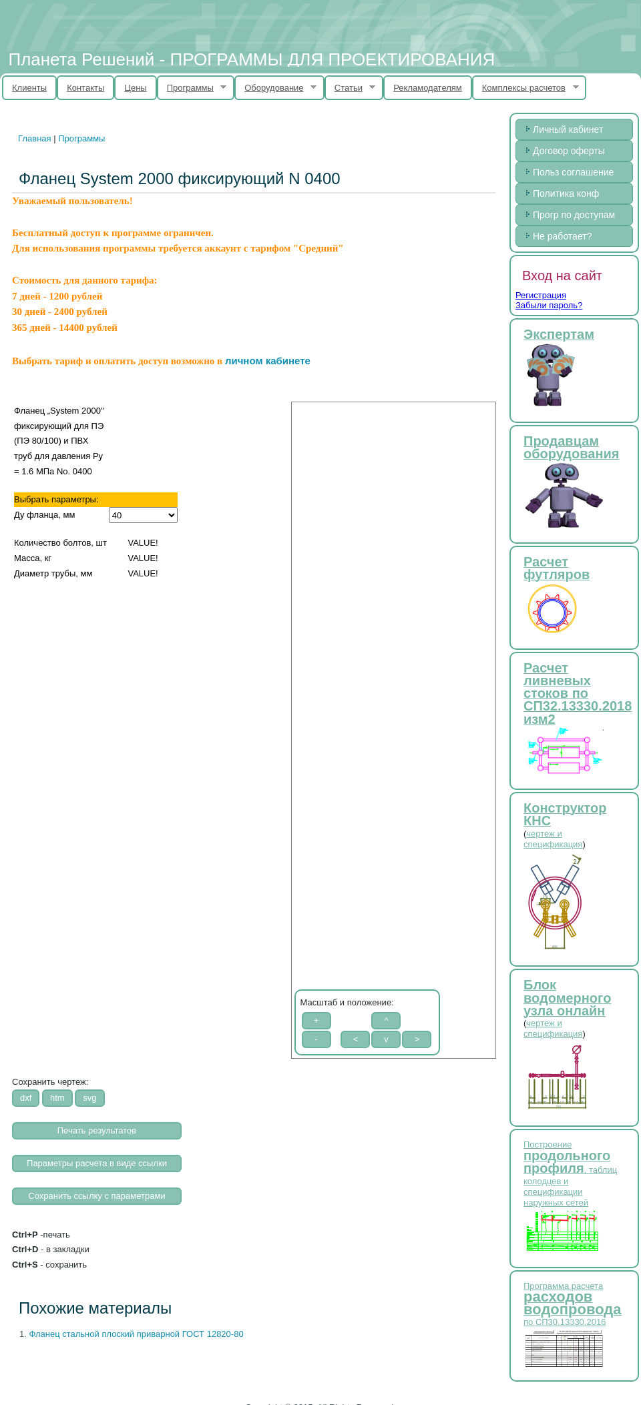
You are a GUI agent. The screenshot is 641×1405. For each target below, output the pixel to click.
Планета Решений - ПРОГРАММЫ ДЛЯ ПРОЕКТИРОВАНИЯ (251, 59)
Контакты (85, 88)
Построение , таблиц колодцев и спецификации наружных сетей (570, 1173)
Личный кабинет (568, 129)
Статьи (350, 88)
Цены (135, 88)
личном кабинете (267, 360)
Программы (192, 88)
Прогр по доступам (574, 214)
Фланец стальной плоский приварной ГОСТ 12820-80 (136, 1334)
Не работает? (562, 236)
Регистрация (540, 295)
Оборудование (275, 88)
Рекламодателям (427, 88)
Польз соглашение (573, 172)
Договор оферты (569, 150)
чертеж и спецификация (552, 839)
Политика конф (566, 193)
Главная (34, 138)
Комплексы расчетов (525, 88)
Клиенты (29, 88)
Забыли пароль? (548, 305)
